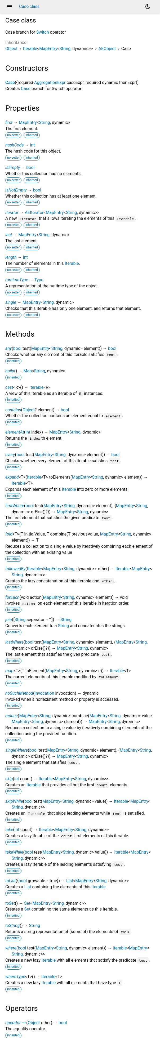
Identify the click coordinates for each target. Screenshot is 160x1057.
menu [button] (9, 6)
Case (10, 82)
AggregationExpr (49, 82)
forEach (12, 597)
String (64, 48)
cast (9, 387)
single (10, 302)
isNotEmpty (15, 190)
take (9, 829)
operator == (15, 1022)
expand (12, 477)
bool (30, 167)
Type (38, 279)
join (8, 619)
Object (11, 48)
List (69, 880)
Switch (42, 32)
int (32, 145)
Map (28, 370)
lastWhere (14, 642)
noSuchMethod (19, 693)
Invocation (44, 693)
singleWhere (16, 750)
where (10, 948)
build (9, 370)
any (8, 348)
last (8, 234)
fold (8, 534)
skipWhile (14, 801)
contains (13, 409)
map (9, 670)
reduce (11, 715)
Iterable (30, 48)
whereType (15, 976)
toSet (10, 903)
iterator (12, 212)
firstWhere (14, 505)
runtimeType (16, 279)
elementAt (14, 432)
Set (27, 903)
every (10, 454)
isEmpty (12, 167)
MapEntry (48, 48)
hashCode (14, 145)
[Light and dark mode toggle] (148, 6)
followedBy (15, 568)
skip (9, 778)
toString (12, 925)
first (8, 122)
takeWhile (14, 852)
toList (10, 880)
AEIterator (34, 212)
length (11, 257)
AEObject (106, 48)
